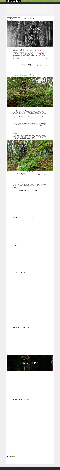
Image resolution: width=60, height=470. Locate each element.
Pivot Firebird (42, 65)
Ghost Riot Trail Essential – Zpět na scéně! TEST (45, 459)
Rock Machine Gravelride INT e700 (19, 66)
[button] (13, 3)
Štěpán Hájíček (12, 20)
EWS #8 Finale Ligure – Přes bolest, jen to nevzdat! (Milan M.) (16, 459)
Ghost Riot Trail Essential (36, 65)
